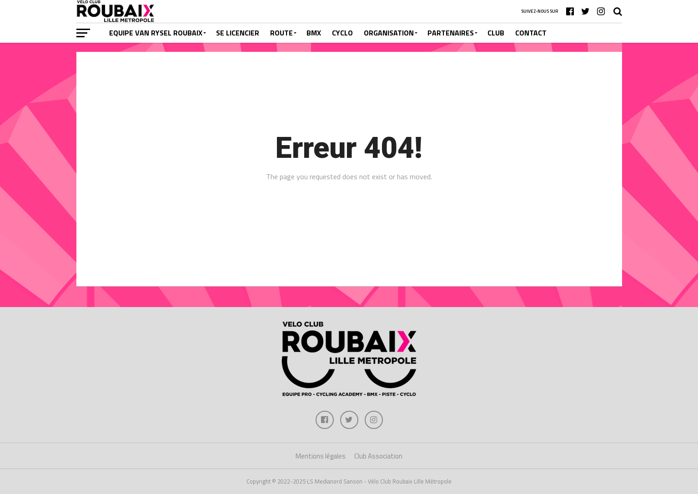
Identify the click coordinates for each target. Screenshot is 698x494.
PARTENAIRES (450, 32)
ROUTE (281, 32)
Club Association (378, 456)
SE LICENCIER (237, 32)
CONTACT (531, 32)
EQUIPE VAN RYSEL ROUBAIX (155, 32)
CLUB (495, 32)
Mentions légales (321, 456)
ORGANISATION (389, 32)
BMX (313, 32)
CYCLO (342, 32)
